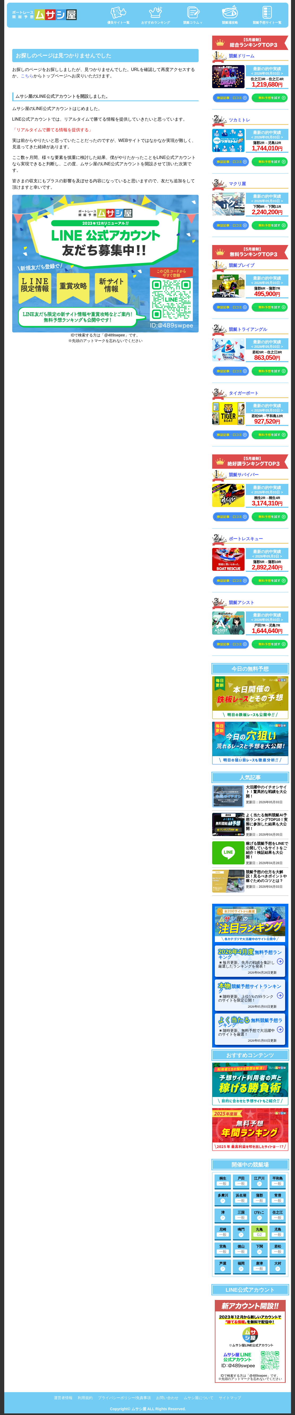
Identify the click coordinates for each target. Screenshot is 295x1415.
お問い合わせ (167, 1398)
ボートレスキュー (246, 539)
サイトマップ (230, 1398)
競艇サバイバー (244, 474)
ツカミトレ (239, 119)
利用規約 (85, 1398)
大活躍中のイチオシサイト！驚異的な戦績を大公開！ (266, 791)
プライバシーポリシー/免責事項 (124, 1398)
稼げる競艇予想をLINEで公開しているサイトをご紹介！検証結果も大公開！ (267, 850)
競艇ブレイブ (241, 265)
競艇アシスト (241, 602)
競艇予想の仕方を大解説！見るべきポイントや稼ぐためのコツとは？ (266, 876)
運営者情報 (63, 1398)
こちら (27, 76)
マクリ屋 (237, 183)
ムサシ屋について (198, 1398)
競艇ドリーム (241, 55)
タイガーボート (244, 393)
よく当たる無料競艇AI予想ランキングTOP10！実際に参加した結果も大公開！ (266, 821)
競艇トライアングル (248, 329)
